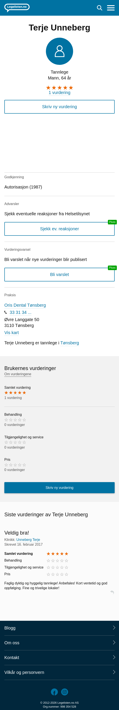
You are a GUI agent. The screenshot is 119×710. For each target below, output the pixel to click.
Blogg (9, 628)
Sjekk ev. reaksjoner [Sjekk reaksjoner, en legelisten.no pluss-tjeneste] (59, 228)
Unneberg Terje (28, 540)
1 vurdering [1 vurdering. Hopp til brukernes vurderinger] (59, 92)
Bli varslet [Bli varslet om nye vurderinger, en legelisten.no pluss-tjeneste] (59, 274)
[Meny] (111, 8)
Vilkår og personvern (24, 672)
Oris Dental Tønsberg (25, 305)
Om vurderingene (17, 374)
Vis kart (11, 332)
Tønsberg (69, 342)
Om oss (11, 642)
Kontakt (11, 657)
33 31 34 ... (21, 312)
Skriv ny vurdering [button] (59, 106)
